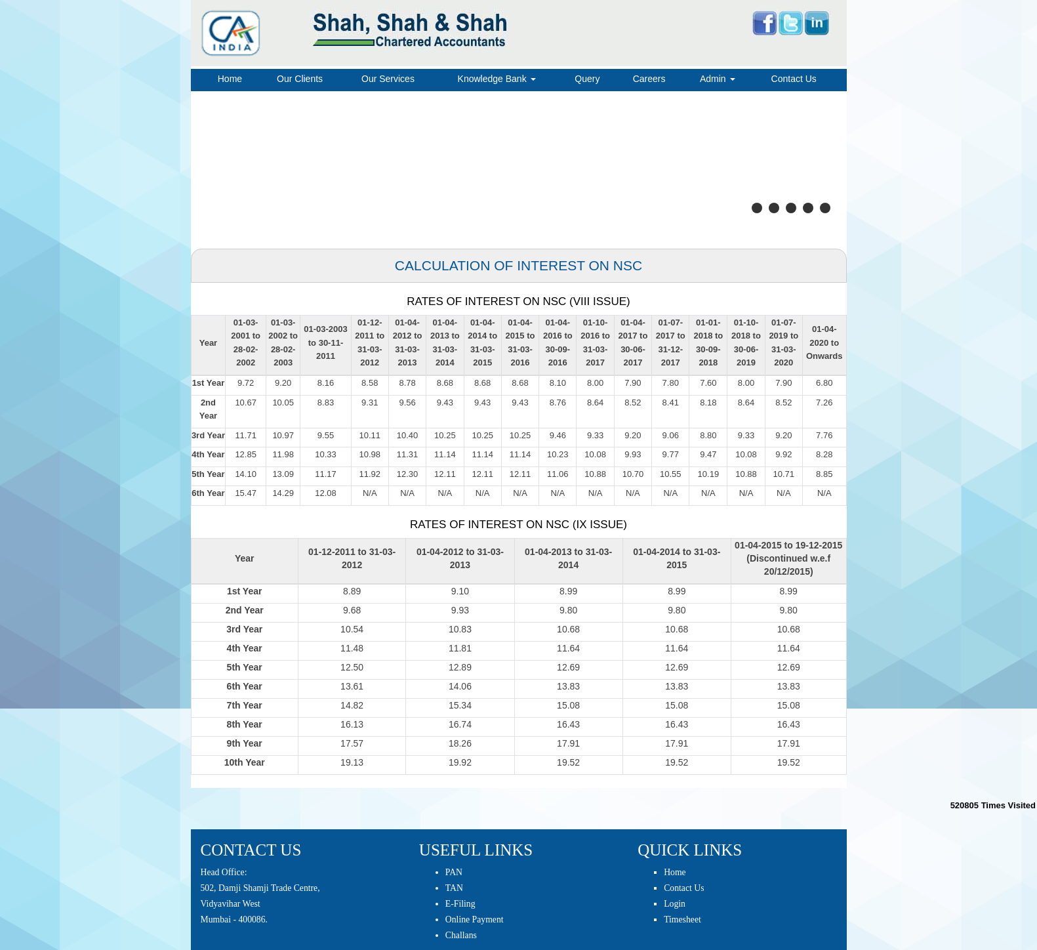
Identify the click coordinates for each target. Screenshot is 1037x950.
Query (587, 78)
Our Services (388, 78)
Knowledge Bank (497, 78)
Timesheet (682, 919)
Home (230, 78)
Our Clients (300, 78)
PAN (453, 872)
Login (674, 904)
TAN (454, 888)
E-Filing (460, 904)
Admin (717, 78)
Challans (461, 935)
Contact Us (794, 78)
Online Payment (474, 919)
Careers (649, 78)
